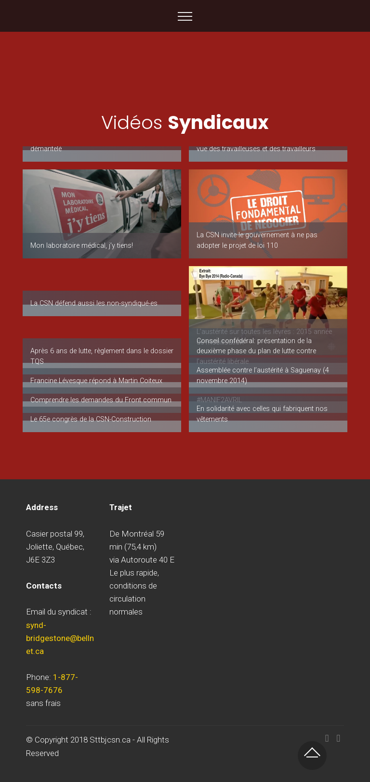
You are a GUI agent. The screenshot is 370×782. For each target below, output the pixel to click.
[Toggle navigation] (185, 16)
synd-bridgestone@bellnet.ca (60, 638)
